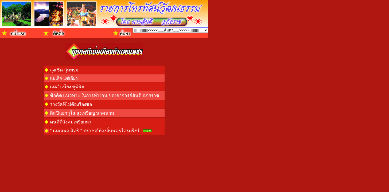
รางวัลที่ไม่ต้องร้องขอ (71, 104)
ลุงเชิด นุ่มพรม (64, 70)
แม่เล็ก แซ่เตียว (64, 78)
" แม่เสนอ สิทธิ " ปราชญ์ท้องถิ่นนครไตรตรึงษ (94, 130)
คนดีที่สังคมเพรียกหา (70, 122)
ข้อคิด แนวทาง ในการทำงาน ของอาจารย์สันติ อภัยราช (104, 95)
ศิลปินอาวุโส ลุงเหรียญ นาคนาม (82, 113)
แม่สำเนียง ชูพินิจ (67, 86)
